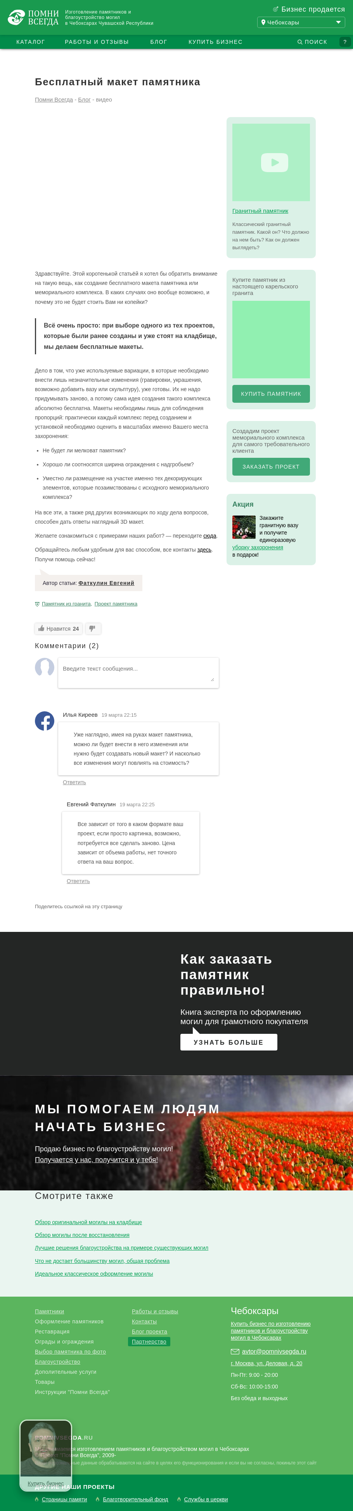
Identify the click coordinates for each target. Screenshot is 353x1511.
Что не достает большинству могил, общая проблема (102, 1261)
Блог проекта (149, 1331)
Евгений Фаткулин (91, 804)
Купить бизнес (216, 42)
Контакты (144, 1321)
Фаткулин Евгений (106, 583)
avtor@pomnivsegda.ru (274, 1351)
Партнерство (149, 1342)
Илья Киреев (80, 714)
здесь (204, 550)
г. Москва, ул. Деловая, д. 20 (266, 1363)
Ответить (74, 782)
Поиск (316, 42)
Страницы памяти (64, 1499)
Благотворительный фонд (135, 1499)
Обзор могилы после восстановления (82, 1235)
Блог (158, 42)
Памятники (49, 1311)
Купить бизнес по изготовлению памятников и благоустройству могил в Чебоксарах (271, 1331)
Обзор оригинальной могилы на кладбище (88, 1222)
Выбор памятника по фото (70, 1352)
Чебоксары (255, 1311)
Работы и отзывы (97, 42)
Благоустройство (57, 1362)
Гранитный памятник (260, 210)
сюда (209, 536)
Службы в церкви (206, 1499)
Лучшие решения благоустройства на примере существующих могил (121, 1248)
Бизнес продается (313, 9)
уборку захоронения (257, 547)
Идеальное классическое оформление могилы (94, 1274)
